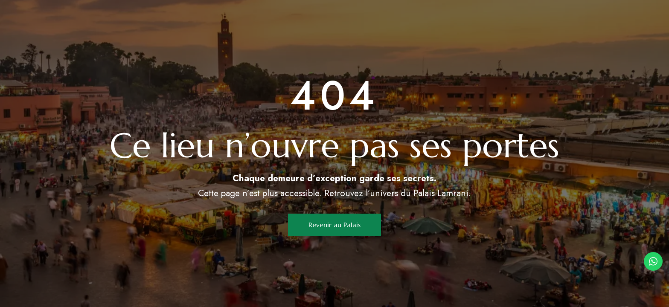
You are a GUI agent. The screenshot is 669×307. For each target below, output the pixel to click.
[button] (334, 225)
